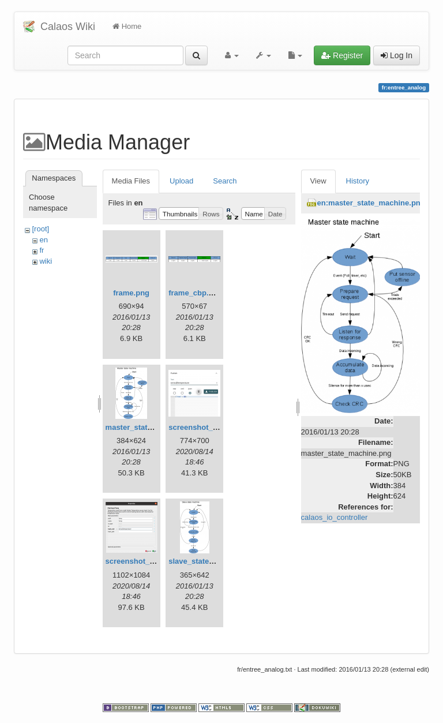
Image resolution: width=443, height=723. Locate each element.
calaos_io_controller (334, 517)
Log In (396, 55)
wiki (45, 261)
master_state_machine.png (154, 427)
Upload (181, 181)
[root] (40, 228)
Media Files (131, 181)
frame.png (131, 293)
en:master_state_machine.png (371, 202)
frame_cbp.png (195, 293)
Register (342, 55)
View (318, 181)
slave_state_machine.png (214, 561)
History (357, 181)
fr (41, 250)
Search (224, 181)
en (43, 239)
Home (126, 26)
